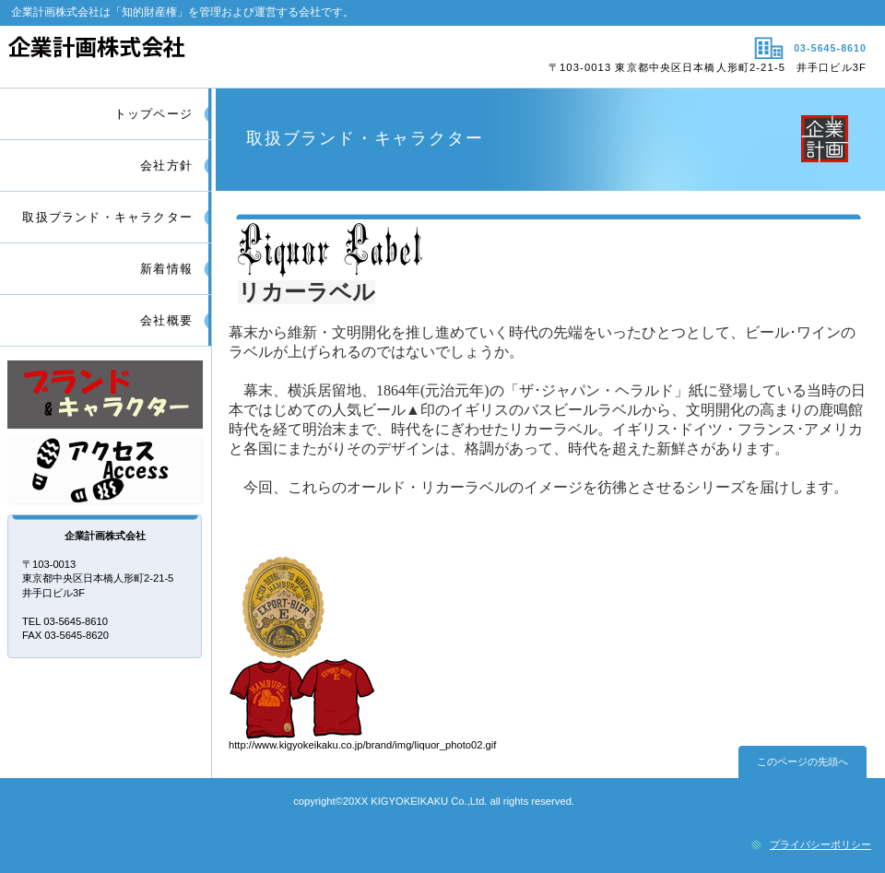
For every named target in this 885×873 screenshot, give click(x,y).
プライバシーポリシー (820, 844)
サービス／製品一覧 (106, 395)
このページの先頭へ (802, 761)
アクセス (106, 470)
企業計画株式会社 (219, 56)
